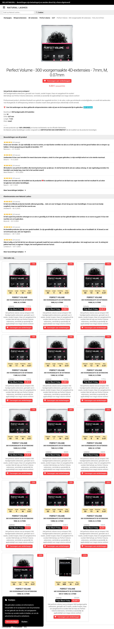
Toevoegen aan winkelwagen (57, 81)
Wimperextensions (20, 18)
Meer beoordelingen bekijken (15, 190)
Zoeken (39, 12)
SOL (25, 627)
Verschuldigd (12, 622)
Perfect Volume (20, 299)
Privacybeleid (17, 627)
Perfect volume (45, 18)
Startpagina (8, 18)
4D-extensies (33, 18)
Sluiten (24, 622)
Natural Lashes (17, 7)
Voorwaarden (6, 627)
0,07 (53, 18)
